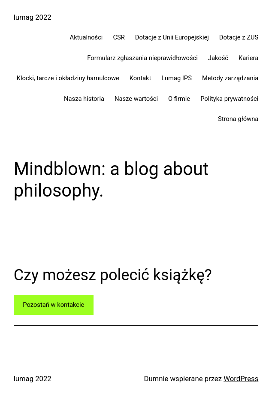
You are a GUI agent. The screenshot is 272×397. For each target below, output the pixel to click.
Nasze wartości (136, 99)
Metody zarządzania (230, 78)
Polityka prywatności (229, 99)
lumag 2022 (32, 17)
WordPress (241, 378)
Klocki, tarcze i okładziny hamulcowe (68, 78)
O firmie (179, 99)
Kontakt (140, 78)
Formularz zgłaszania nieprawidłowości (142, 58)
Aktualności (86, 37)
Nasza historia (84, 99)
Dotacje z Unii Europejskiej (172, 37)
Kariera (248, 58)
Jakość (218, 58)
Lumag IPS (176, 78)
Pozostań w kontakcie (53, 305)
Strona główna (238, 119)
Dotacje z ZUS (239, 37)
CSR (118, 37)
